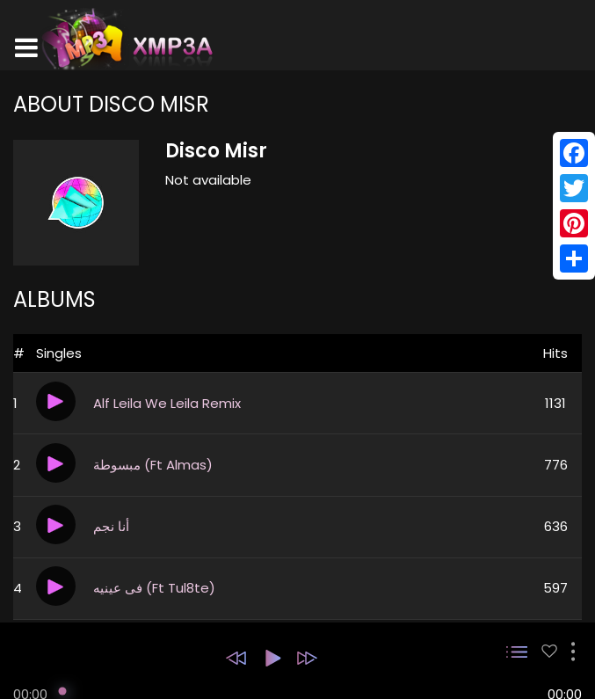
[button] (236, 658)
